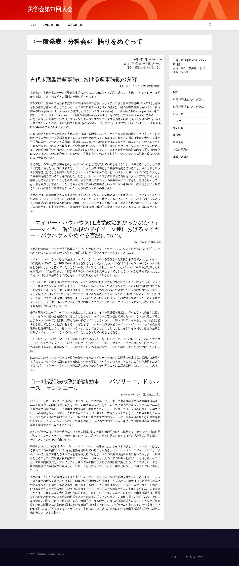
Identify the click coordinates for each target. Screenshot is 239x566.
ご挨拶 (177, 120)
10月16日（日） (76, 25)
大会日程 (178, 128)
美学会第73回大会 (50, 9)
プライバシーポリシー (195, 557)
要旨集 (177, 135)
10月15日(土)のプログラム (188, 99)
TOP (33, 25)
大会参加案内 (181, 149)
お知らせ (178, 113)
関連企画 (178, 142)
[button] (210, 24)
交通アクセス (181, 156)
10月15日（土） (51, 25)
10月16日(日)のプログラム (188, 106)
